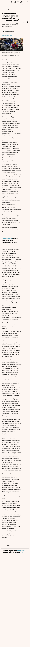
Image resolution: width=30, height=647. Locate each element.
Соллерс (18, 86)
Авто (10, 9)
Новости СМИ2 (6, 546)
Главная (5, 9)
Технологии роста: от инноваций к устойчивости (14, 5)
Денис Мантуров (13, 125)
